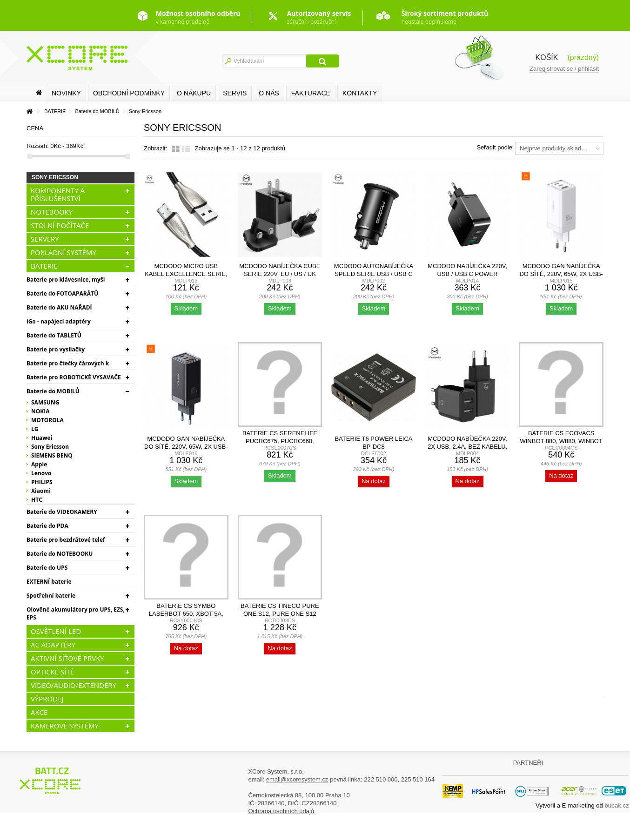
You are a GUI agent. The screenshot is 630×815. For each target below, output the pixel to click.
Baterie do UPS (47, 568)
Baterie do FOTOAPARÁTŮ (62, 293)
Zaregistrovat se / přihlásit (564, 68)
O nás (269, 93)
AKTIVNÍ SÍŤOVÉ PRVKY (67, 658)
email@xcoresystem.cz (297, 779)
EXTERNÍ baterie (49, 582)
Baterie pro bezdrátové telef (66, 540)
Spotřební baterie (51, 595)
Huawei (41, 438)
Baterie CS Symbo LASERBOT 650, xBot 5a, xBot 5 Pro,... (186, 613)
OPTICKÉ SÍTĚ (52, 671)
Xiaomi (41, 491)
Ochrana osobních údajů (281, 811)
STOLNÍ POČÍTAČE (60, 225)
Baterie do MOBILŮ (53, 391)
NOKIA (40, 411)
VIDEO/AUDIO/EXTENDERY (73, 685)
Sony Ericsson (50, 447)
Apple (39, 464)
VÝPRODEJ (47, 698)
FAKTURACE (310, 93)
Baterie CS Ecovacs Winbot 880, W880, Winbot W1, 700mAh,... (561, 441)
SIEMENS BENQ (52, 455)
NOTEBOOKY (52, 211)
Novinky (66, 93)
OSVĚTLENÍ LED (56, 631)
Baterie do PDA (47, 526)
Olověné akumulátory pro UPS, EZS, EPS (76, 613)
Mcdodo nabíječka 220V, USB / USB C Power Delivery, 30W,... (467, 274)
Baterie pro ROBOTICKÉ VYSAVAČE (74, 377)
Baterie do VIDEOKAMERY (62, 512)
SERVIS (235, 93)
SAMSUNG (45, 402)
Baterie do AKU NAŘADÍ (59, 307)
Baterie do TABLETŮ (54, 335)
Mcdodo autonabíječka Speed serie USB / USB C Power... (373, 274)
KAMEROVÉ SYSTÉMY (65, 725)
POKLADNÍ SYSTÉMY (63, 252)
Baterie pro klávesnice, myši (66, 279)
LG (34, 429)
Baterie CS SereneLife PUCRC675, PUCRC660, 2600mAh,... (279, 441)
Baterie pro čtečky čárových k (68, 363)
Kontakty (359, 93)
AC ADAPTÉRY (53, 644)
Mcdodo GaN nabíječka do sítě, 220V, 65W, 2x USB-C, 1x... (561, 274)
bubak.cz (616, 805)
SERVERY (45, 238)
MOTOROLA (47, 420)
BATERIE (44, 265)
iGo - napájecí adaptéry (59, 321)
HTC (36, 500)
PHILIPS (42, 482)
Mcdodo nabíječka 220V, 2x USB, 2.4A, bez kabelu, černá (467, 446)
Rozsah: (38, 145)
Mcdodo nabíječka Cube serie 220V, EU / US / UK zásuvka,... (279, 274)
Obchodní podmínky (129, 93)
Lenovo (41, 473)
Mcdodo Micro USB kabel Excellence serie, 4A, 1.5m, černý (186, 274)
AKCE (39, 712)
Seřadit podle (494, 147)
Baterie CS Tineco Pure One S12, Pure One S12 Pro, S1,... (280, 613)
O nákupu (194, 93)
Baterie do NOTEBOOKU (60, 554)
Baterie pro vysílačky (56, 349)
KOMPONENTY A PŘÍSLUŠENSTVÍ (58, 194)
